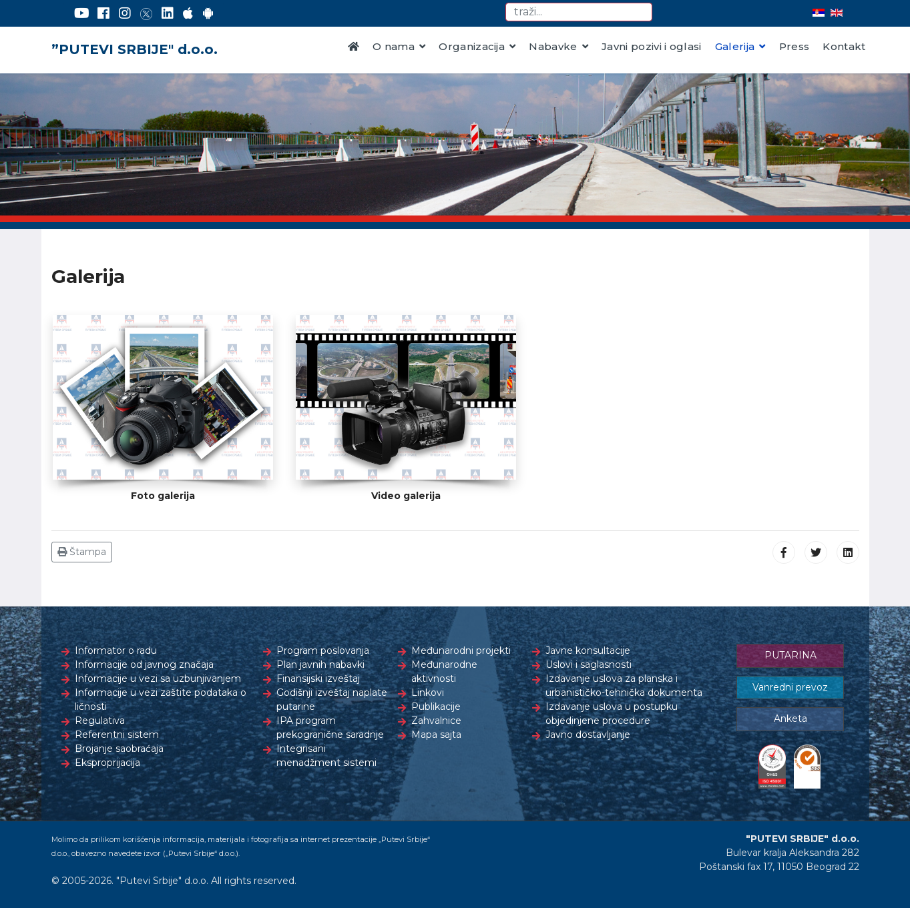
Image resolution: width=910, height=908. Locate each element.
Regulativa (100, 721)
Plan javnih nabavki (320, 664)
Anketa (790, 719)
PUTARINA (790, 655)
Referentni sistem (117, 735)
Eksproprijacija (107, 763)
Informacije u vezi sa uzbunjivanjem (158, 678)
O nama (394, 46)
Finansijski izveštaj (318, 678)
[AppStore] (188, 13)
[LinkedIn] (168, 13)
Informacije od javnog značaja (144, 664)
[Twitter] (146, 13)
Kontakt (844, 46)
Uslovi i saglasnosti (588, 664)
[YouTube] (81, 13)
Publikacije (436, 707)
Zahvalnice (436, 721)
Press (794, 46)
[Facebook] (103, 13)
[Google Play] (208, 13)
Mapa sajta (436, 735)
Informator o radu (116, 650)
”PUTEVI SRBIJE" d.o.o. (134, 49)
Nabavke (553, 46)
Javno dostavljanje (587, 735)
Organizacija (472, 46)
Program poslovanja (322, 650)
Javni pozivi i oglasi (652, 46)
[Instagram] (125, 13)
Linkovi (427, 693)
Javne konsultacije (587, 650)
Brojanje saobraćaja (119, 749)
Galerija (735, 46)
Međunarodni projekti (461, 650)
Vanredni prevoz (790, 687)
